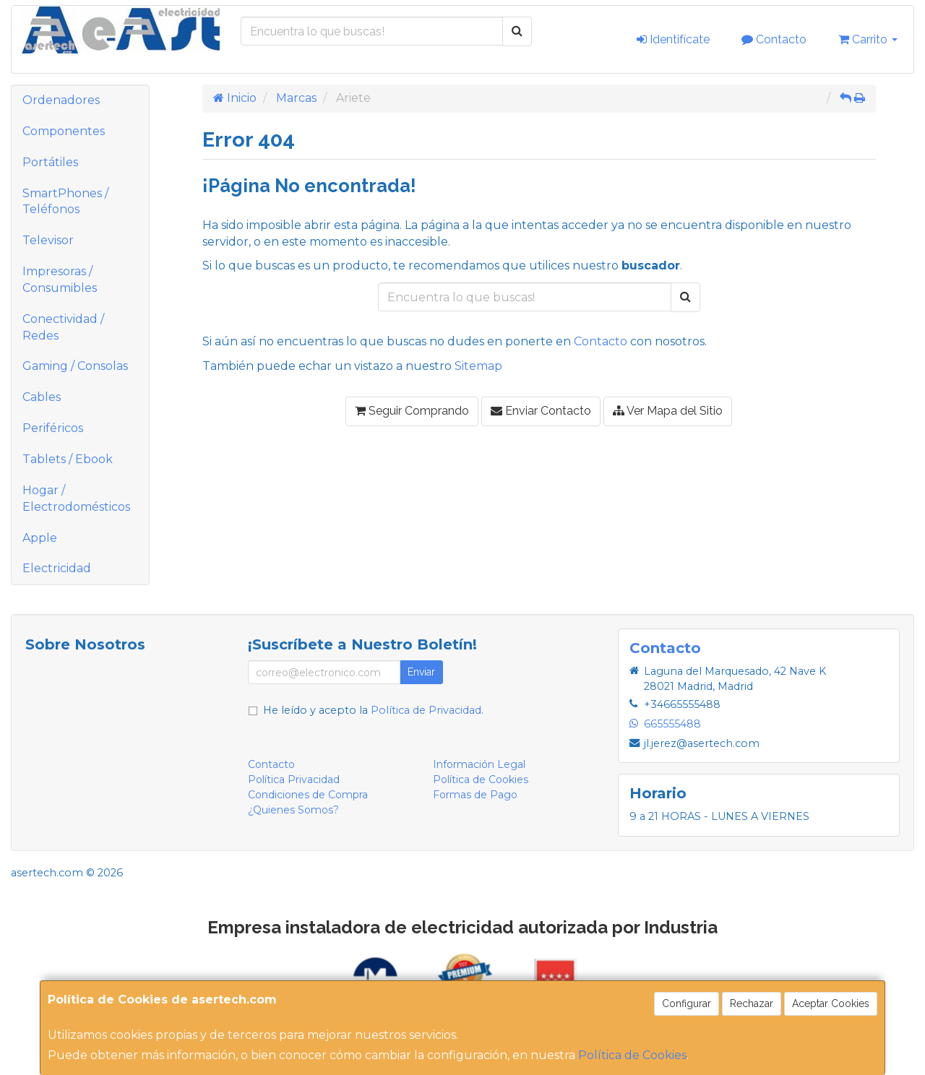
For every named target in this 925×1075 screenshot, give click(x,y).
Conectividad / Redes (63, 327)
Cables (41, 397)
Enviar (421, 672)
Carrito (868, 39)
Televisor (48, 240)
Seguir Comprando (412, 411)
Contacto (773, 39)
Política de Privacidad (426, 710)
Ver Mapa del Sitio (668, 411)
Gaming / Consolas (75, 366)
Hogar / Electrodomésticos (76, 498)
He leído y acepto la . (373, 710)
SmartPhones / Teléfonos (65, 201)
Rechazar (751, 1003)
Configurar (686, 1003)
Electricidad (56, 568)
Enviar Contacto (541, 411)
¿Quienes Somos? (293, 809)
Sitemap (478, 366)
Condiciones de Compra (308, 794)
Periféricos (52, 428)
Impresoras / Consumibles (59, 279)
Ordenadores (61, 100)
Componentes (63, 131)
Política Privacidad (294, 779)
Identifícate (673, 39)
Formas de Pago (475, 794)
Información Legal (479, 764)
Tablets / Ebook (67, 459)
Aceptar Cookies (830, 1003)
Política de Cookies (632, 1055)
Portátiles (50, 162)
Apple (39, 538)
